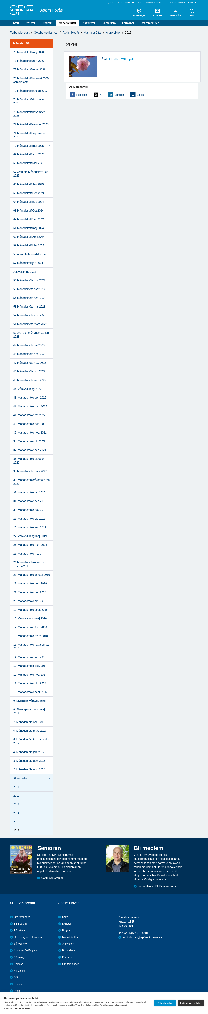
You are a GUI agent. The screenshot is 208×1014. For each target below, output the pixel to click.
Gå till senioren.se (52, 878)
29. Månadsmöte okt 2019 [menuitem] (29, 518)
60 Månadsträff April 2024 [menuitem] (29, 236)
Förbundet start (20, 32)
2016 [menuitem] (16, 830)
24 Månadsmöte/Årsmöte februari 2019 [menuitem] (28, 564)
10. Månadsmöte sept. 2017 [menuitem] (30, 692)
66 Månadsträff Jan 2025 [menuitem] (28, 184)
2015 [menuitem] (16, 821)
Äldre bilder (113, 32)
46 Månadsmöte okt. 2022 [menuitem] (29, 371)
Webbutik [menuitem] (129, 2)
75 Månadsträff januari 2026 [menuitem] (30, 90)
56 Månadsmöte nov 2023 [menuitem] (29, 280)
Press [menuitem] (119, 2)
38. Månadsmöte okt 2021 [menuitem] (29, 441)
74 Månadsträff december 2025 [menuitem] (29, 101)
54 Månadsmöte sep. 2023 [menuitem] (29, 298)
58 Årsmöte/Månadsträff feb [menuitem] (30, 254)
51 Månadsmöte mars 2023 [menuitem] (30, 324)
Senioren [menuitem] (192, 2)
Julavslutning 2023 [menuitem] (24, 271)
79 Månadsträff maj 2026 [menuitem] (28, 52)
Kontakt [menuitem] (157, 13)
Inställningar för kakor (190, 1003)
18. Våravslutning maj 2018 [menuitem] (30, 618)
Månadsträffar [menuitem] (22, 43)
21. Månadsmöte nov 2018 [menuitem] (29, 592)
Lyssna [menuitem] (110, 2)
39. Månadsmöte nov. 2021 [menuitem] (30, 432)
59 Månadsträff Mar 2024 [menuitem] (28, 245)
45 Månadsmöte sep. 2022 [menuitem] (29, 380)
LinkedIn (119, 94)
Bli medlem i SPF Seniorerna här (158, 886)
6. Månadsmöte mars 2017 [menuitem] (29, 730)
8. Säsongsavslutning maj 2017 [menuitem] (29, 711)
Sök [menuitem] (191, 13)
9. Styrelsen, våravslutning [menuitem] (29, 700)
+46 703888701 (138, 933)
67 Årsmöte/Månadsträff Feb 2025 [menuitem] (30, 173)
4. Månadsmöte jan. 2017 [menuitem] (29, 752)
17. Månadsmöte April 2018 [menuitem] (30, 627)
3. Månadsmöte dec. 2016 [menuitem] (29, 760)
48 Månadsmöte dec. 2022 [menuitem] (29, 354)
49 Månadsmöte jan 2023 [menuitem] (29, 345)
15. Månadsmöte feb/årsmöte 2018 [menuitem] (31, 646)
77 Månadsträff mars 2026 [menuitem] (29, 69)
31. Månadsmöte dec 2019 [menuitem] (29, 501)
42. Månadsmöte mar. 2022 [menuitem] (30, 406)
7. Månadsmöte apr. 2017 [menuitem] (29, 722)
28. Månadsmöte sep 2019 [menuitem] (29, 527)
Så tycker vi (20, 943)
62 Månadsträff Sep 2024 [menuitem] (28, 219)
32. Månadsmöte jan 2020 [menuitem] (29, 492)
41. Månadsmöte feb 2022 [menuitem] (29, 415)
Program (47, 23)
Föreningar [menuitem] (139, 13)
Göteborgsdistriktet (46, 32)
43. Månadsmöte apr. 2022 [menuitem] (29, 397)
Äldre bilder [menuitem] (20, 778)
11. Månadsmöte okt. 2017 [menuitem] (29, 683)
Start (16, 23)
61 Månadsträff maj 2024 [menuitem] (28, 228)
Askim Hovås (71, 32)
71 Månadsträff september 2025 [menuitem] (29, 135)
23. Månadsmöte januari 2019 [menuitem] (31, 574)
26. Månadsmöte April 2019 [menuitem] (30, 544)
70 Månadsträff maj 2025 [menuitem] (28, 145)
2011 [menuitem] (16, 786)
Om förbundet (22, 917)
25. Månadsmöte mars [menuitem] (27, 553)
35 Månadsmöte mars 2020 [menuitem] (30, 471)
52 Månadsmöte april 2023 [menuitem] (29, 315)
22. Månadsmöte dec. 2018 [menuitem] (30, 583)
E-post (140, 94)
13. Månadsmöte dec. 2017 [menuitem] (30, 665)
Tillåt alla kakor (165, 1003)
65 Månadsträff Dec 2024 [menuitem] (28, 193)
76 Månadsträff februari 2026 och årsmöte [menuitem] (31, 80)
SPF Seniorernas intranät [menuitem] (150, 2)
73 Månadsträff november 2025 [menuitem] (29, 113)
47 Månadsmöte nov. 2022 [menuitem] (29, 362)
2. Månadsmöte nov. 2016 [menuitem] (29, 769)
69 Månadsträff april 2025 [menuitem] (29, 154)
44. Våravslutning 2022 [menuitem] (27, 389)
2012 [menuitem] (16, 795)
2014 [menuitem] (16, 813)
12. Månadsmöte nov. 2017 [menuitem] (30, 674)
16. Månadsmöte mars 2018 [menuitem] (30, 636)
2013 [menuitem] (16, 804)
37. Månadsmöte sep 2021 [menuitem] (29, 450)
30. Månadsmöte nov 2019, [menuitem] (30, 510)
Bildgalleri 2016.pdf (120, 59)
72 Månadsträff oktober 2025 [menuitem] (31, 124)
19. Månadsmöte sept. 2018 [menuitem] (30, 609)
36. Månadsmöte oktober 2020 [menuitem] (28, 460)
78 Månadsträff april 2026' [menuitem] (29, 60)
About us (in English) (26, 950)
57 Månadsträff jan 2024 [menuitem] (28, 263)
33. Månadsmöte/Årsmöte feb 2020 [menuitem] (31, 481)
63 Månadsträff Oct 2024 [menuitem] (28, 210)
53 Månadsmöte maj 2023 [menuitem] (29, 306)
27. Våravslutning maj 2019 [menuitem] (30, 536)
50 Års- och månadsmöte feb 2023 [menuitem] (31, 334)
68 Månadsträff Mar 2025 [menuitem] (28, 163)
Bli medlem (109, 23)
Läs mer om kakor (22, 1008)
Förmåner (128, 23)
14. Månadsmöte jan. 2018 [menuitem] (29, 657)
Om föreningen (150, 23)
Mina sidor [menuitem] (175, 13)
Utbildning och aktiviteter (28, 937)
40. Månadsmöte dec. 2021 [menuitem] (30, 424)
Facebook (81, 94)
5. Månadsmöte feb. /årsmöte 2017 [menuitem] (31, 741)
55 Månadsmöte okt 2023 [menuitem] (29, 289)
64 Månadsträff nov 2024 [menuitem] (28, 201)
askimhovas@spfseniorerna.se (142, 937)
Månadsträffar (67, 23)
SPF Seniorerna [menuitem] (177, 2)
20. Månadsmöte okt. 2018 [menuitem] (29, 601)
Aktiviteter (89, 23)
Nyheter (30, 23)
